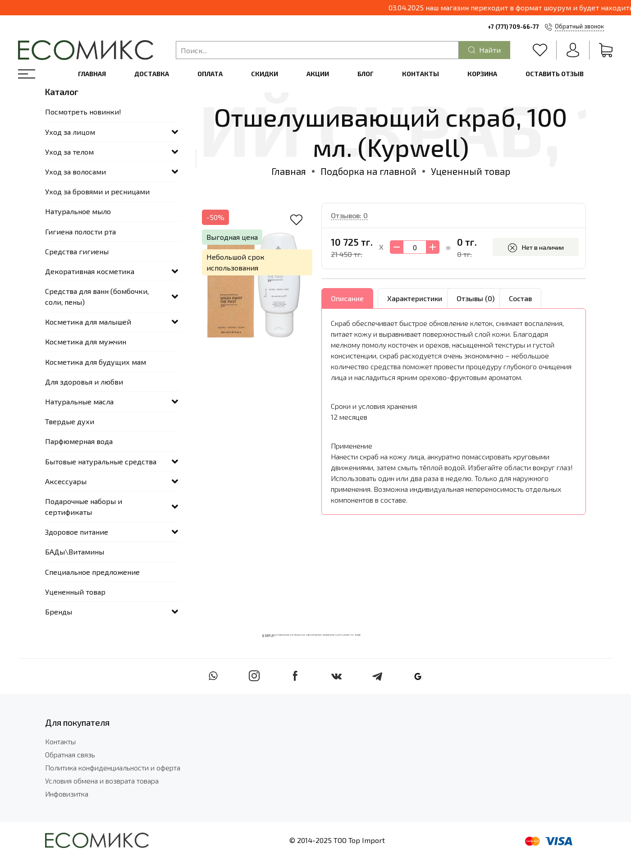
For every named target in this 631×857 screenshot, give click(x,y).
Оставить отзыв (555, 74)
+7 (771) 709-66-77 (513, 26)
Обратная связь (70, 754)
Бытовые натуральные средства (100, 461)
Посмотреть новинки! (83, 111)
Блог (365, 74)
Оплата (210, 74)
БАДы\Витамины (74, 551)
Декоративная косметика (89, 271)
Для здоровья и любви (84, 381)
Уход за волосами (75, 171)
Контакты (420, 74)
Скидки (264, 74)
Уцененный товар (470, 171)
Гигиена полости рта (80, 231)
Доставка (151, 74)
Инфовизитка (66, 793)
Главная (92, 74)
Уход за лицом (70, 132)
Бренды (58, 611)
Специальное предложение (92, 572)
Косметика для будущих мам (95, 361)
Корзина (482, 74)
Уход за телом (69, 151)
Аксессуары (66, 481)
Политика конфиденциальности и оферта (112, 767)
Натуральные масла (79, 401)
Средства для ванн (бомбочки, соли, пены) (97, 296)
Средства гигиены (77, 251)
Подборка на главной (368, 171)
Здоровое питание (76, 531)
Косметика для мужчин (85, 341)
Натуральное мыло (78, 211)
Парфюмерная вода (79, 441)
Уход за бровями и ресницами (97, 191)
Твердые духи (69, 421)
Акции (317, 74)
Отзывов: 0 (349, 215)
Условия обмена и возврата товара (102, 780)
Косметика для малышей (88, 321)
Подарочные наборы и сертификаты (83, 506)
